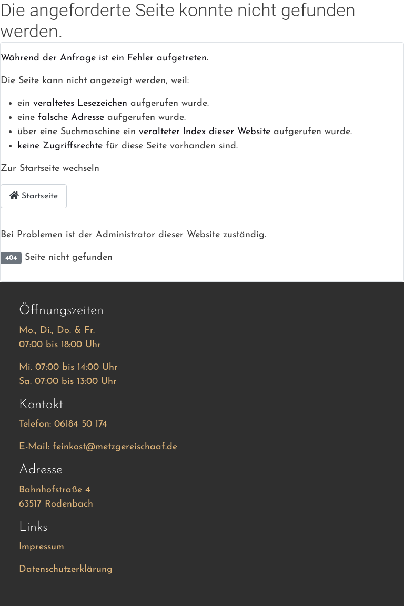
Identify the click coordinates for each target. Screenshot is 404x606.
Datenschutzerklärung (66, 569)
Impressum (41, 547)
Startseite (33, 195)
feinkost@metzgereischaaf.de (115, 447)
